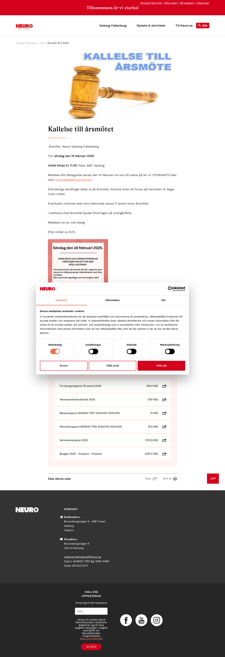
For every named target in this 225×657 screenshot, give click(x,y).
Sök (202, 25)
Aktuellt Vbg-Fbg (151, 3)
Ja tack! (91, 646)
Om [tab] (163, 300)
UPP (213, 478)
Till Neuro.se (184, 25)
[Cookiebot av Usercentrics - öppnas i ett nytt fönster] (170, 289)
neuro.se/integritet (91, 638)
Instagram (157, 620)
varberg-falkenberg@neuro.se (82, 556)
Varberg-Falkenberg (112, 25)
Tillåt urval (112, 365)
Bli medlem (187, 3)
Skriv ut (167, 478)
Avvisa (64, 365)
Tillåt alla (161, 365)
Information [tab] (112, 300)
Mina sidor (171, 3)
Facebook (126, 620)
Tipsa (148, 478)
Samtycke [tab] (62, 300)
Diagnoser (203, 3)
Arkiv (42, 43)
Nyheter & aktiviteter (151, 25)
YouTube (141, 620)
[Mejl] (91, 611)
